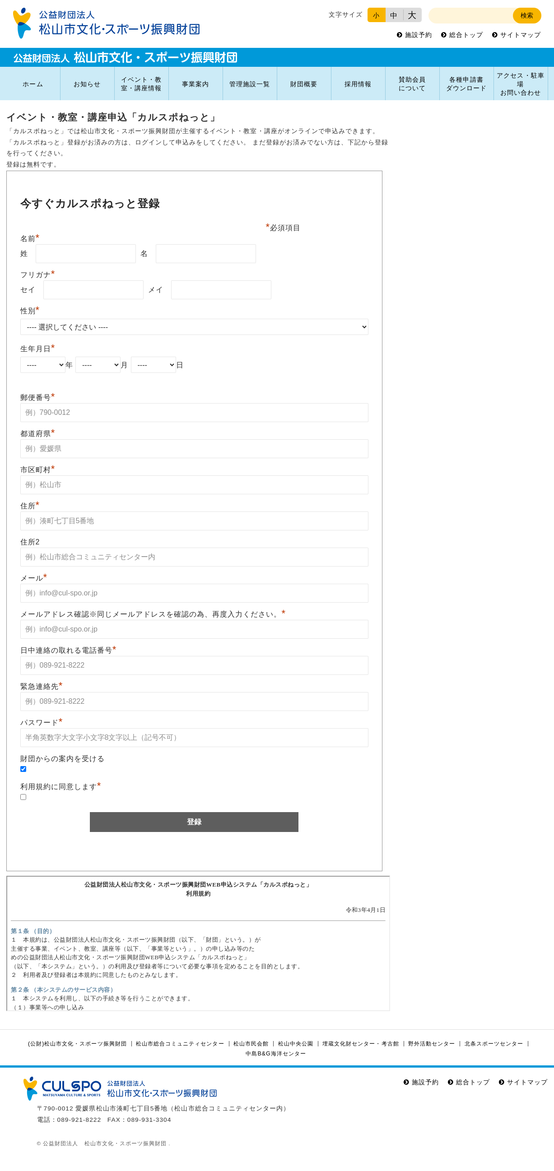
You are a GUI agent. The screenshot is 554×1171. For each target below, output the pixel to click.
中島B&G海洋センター (276, 1053)
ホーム (33, 84)
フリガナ (38, 275)
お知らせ (87, 84)
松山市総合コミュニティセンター (180, 1044)
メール (34, 578)
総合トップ (466, 35)
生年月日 (38, 349)
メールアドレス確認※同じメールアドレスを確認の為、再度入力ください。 (153, 614)
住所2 (30, 542)
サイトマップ (520, 35)
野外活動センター (431, 1044)
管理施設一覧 (249, 84)
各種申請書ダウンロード (466, 84)
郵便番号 (38, 397)
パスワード (41, 722)
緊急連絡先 (41, 686)
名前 (30, 238)
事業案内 (195, 84)
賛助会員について (412, 84)
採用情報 (358, 84)
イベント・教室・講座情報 (141, 84)
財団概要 (303, 84)
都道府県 (38, 433)
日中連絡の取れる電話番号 (68, 650)
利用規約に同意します (61, 786)
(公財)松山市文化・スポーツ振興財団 (77, 1044)
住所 (30, 506)
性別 (30, 311)
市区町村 (38, 470)
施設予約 (418, 35)
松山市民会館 (251, 1044)
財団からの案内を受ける (62, 758)
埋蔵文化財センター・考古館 (360, 1044)
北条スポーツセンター (494, 1044)
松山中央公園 (295, 1044)
